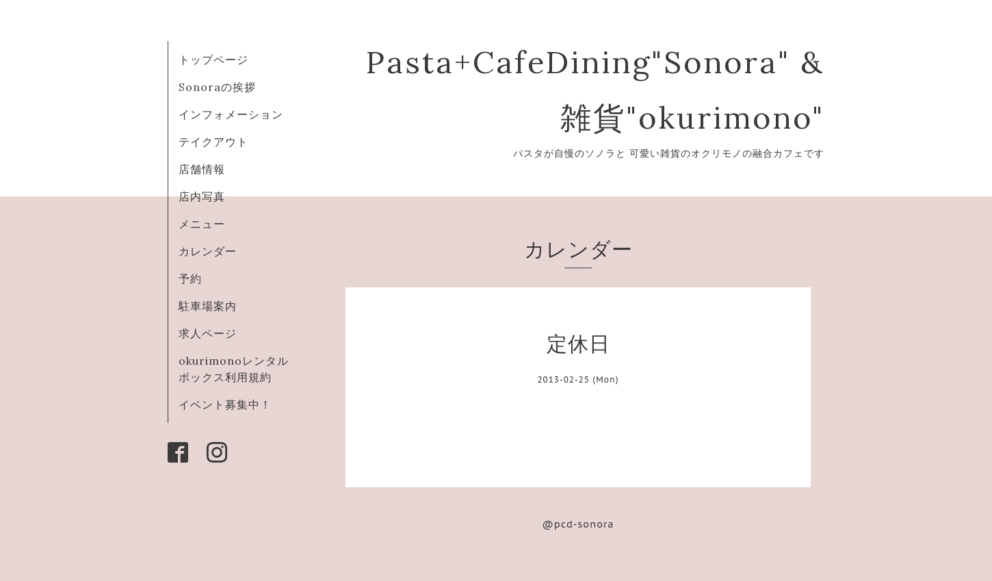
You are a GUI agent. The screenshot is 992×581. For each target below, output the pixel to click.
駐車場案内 (208, 306)
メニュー (202, 224)
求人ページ (208, 333)
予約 (190, 278)
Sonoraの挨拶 (217, 87)
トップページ (213, 59)
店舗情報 (202, 169)
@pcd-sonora (578, 524)
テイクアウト (213, 142)
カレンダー (208, 251)
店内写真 (202, 196)
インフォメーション (231, 114)
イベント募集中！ (225, 404)
